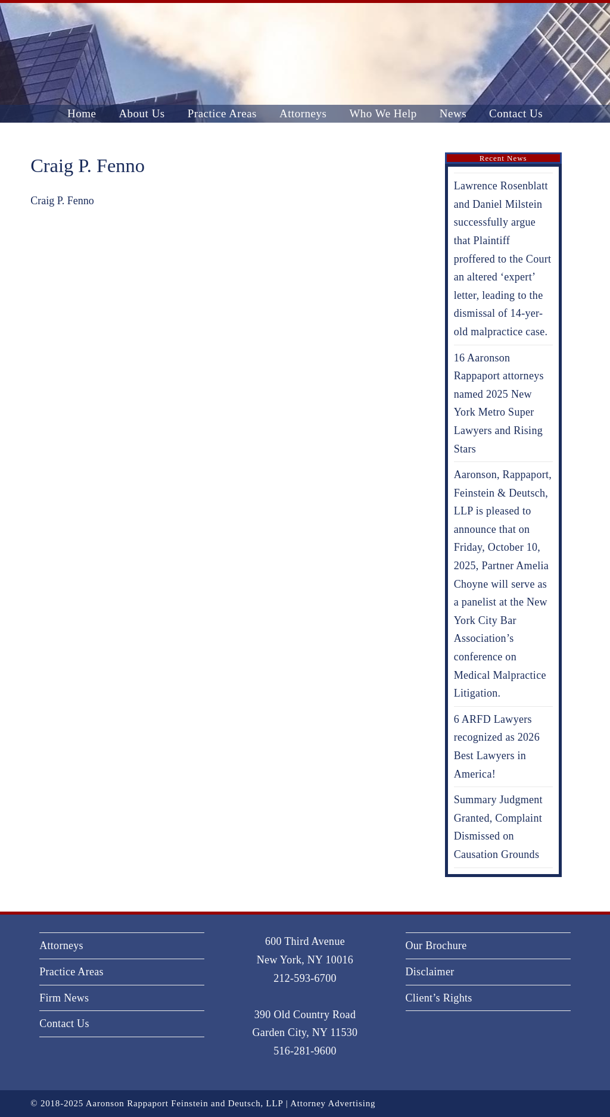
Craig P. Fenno (62, 201)
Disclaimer (430, 972)
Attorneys (61, 945)
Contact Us (64, 1023)
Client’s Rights (439, 998)
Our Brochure (436, 945)
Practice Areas (71, 972)
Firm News (64, 998)
